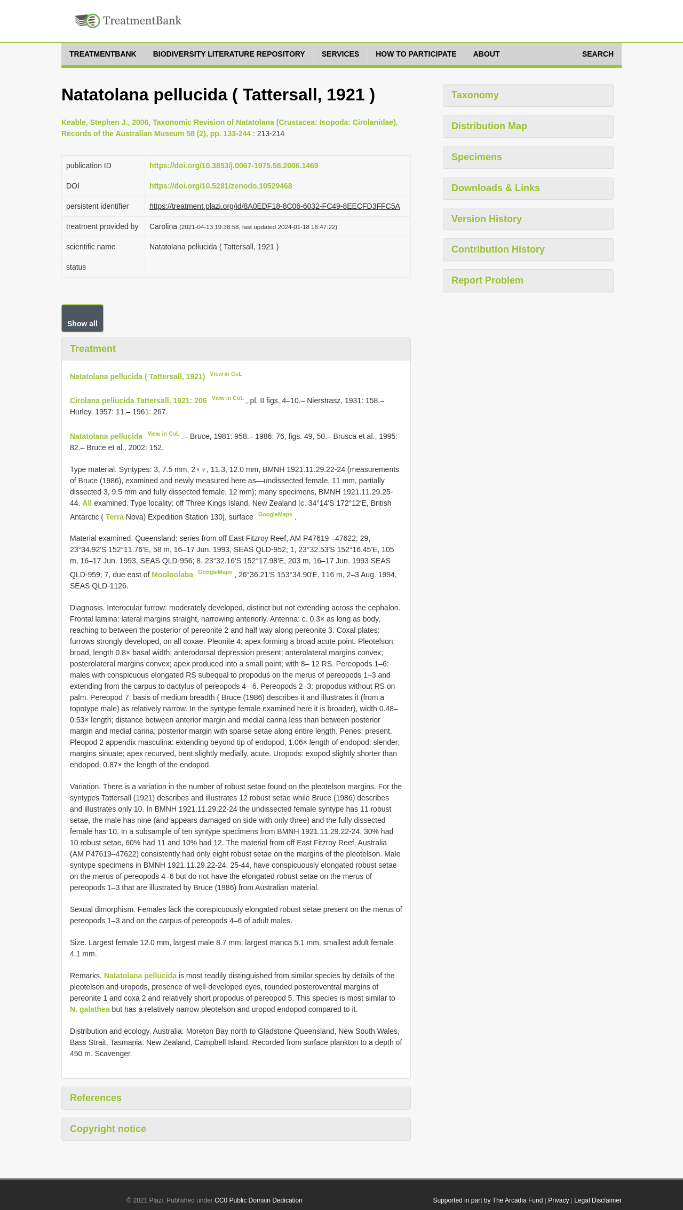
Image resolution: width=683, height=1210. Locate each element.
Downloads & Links (495, 188)
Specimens (476, 157)
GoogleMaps (275, 514)
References (96, 1098)
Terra (115, 516)
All (88, 503)
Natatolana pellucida (106, 436)
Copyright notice (108, 1128)
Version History (486, 219)
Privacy (558, 1200)
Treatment (93, 348)
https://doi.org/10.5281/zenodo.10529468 (220, 186)
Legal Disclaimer (598, 1200)
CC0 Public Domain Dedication (259, 1200)
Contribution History (498, 249)
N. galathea (90, 1009)
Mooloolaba (173, 574)
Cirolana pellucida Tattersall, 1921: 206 (138, 400)
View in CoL (226, 374)
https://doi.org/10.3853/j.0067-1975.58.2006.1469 (234, 165)
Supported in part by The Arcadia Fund (488, 1200)
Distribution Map (489, 126)
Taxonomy (475, 95)
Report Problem (487, 280)
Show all (82, 323)
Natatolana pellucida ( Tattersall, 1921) (137, 376)
